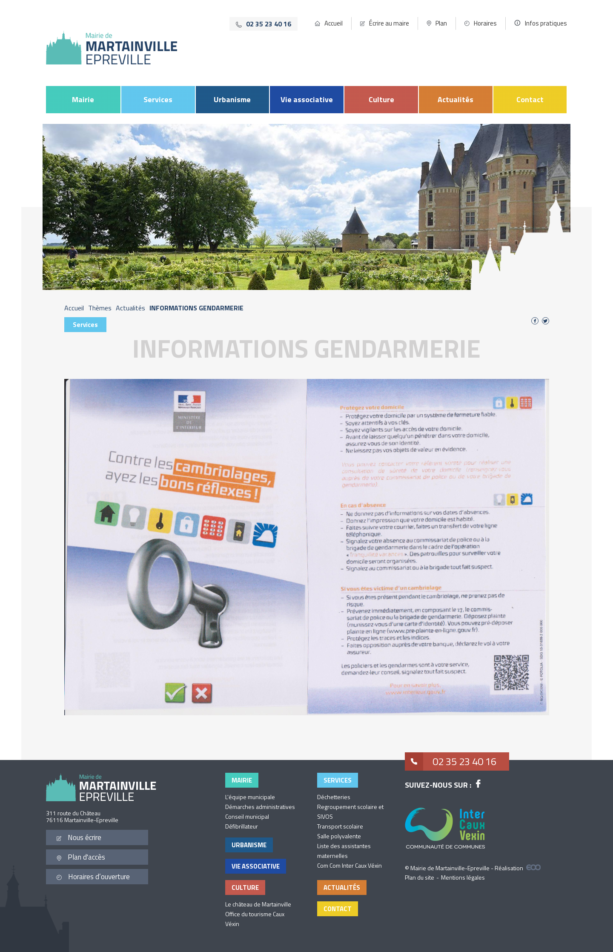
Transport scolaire (340, 826)
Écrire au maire (389, 23)
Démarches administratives (260, 806)
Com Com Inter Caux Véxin (349, 865)
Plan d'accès (81, 857)
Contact (530, 99)
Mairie (83, 99)
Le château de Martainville (258, 904)
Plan (441, 23)
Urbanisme (232, 99)
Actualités (455, 99)
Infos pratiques (546, 23)
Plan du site (419, 877)
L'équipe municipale (250, 796)
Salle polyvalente (339, 836)
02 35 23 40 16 (450, 761)
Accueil (333, 23)
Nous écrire (79, 837)
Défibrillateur (241, 826)
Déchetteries (333, 796)
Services (157, 99)
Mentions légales (463, 877)
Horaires (485, 23)
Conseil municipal (247, 816)
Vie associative (307, 99)
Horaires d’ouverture (93, 876)
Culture (381, 99)
